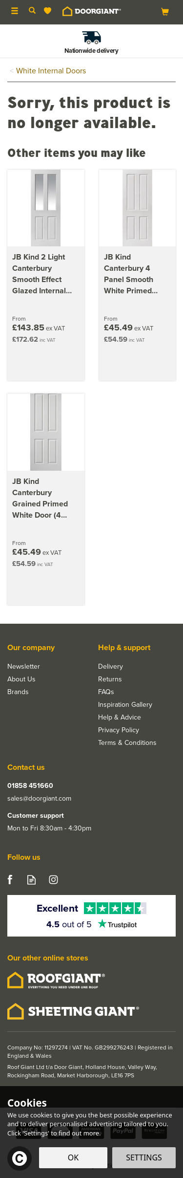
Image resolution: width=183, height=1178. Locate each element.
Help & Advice (119, 717)
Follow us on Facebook (9, 879)
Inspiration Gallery (125, 705)
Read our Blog (31, 879)
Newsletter (23, 667)
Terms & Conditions (127, 743)
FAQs (106, 692)
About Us (21, 679)
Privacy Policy (118, 730)
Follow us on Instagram (53, 879)
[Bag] (165, 11)
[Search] (32, 11)
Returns (110, 679)
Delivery (110, 667)
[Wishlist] (49, 11)
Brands (18, 692)
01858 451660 (30, 786)
